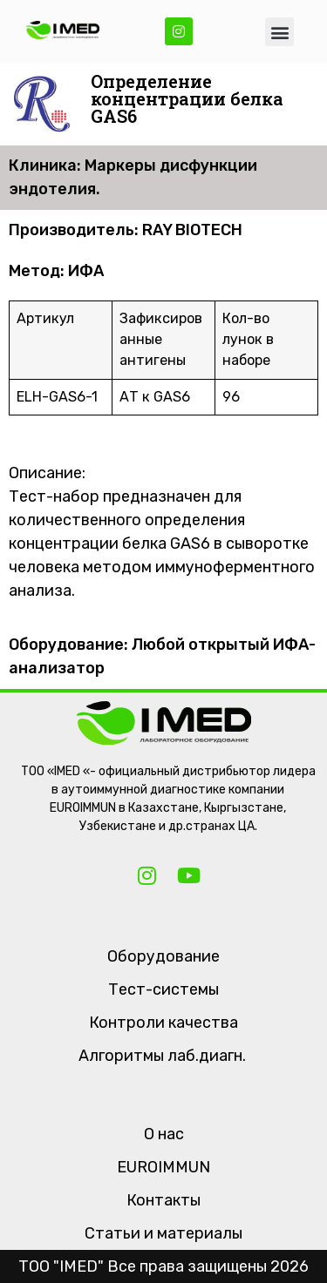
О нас (164, 1134)
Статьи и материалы (163, 1233)
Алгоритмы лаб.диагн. (162, 1055)
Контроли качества (163, 1022)
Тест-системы (163, 989)
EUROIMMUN (163, 1167)
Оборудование (163, 956)
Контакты (163, 1200)
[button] (279, 31)
